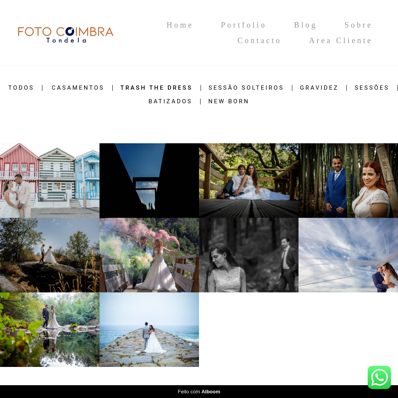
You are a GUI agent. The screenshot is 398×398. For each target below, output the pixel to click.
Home (180, 25)
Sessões (371, 88)
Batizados (170, 101)
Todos (21, 88)
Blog (305, 25)
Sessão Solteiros (246, 88)
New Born (229, 101)
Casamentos (78, 88)
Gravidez (319, 88)
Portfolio (244, 25)
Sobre (358, 25)
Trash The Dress (156, 88)
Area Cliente (341, 40)
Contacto (259, 40)
